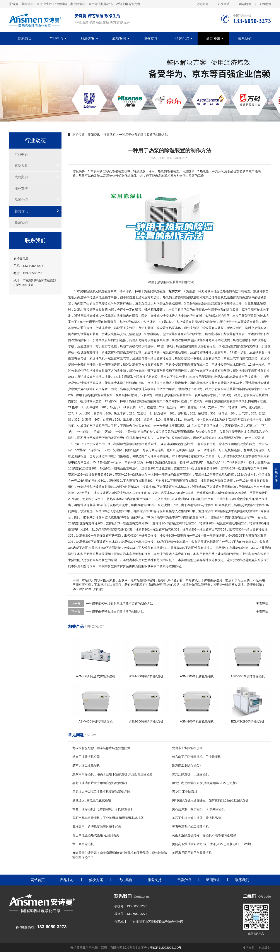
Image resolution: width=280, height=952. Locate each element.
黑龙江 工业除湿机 (184, 791)
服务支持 (150, 38)
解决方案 (88, 38)
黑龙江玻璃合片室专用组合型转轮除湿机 (99, 783)
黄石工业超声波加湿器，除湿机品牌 (196, 818)
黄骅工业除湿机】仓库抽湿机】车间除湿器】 (102, 809)
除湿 (101, 291)
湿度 (144, 303)
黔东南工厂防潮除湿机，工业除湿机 (196, 757)
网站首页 (25, 38)
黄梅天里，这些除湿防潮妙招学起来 (96, 826)
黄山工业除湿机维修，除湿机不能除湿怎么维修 (204, 835)
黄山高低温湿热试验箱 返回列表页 (95, 835)
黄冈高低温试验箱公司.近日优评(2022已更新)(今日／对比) (211, 844)
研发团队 (223, 4)
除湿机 (151, 334)
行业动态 (109, 134)
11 (231, 352)
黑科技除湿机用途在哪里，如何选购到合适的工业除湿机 (210, 800)
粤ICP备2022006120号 (165, 947)
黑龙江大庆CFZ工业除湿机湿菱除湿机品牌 (101, 791)
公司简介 (202, 4)
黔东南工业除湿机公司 (187, 765)
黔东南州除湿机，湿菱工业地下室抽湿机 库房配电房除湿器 (112, 774)
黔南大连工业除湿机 (86, 765)
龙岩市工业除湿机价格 (187, 748)
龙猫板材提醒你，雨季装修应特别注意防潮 (101, 748)
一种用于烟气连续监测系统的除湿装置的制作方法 (119, 603)
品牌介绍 (182, 38)
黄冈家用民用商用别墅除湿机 (192, 852)
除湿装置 (159, 291)
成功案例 (119, 38)
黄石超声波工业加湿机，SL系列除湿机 (198, 809)
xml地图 (265, 4)
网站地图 (245, 4)
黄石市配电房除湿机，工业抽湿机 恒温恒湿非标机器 (107, 818)
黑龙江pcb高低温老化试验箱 (91, 800)
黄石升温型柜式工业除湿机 (190, 826)
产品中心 (56, 38)
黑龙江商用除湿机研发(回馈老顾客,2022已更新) (204, 783)
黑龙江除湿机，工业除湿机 (190, 774)
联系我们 (245, 38)
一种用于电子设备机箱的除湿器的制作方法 (115, 611)
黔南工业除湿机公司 (86, 757)
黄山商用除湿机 (83, 844)
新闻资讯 (213, 38)
